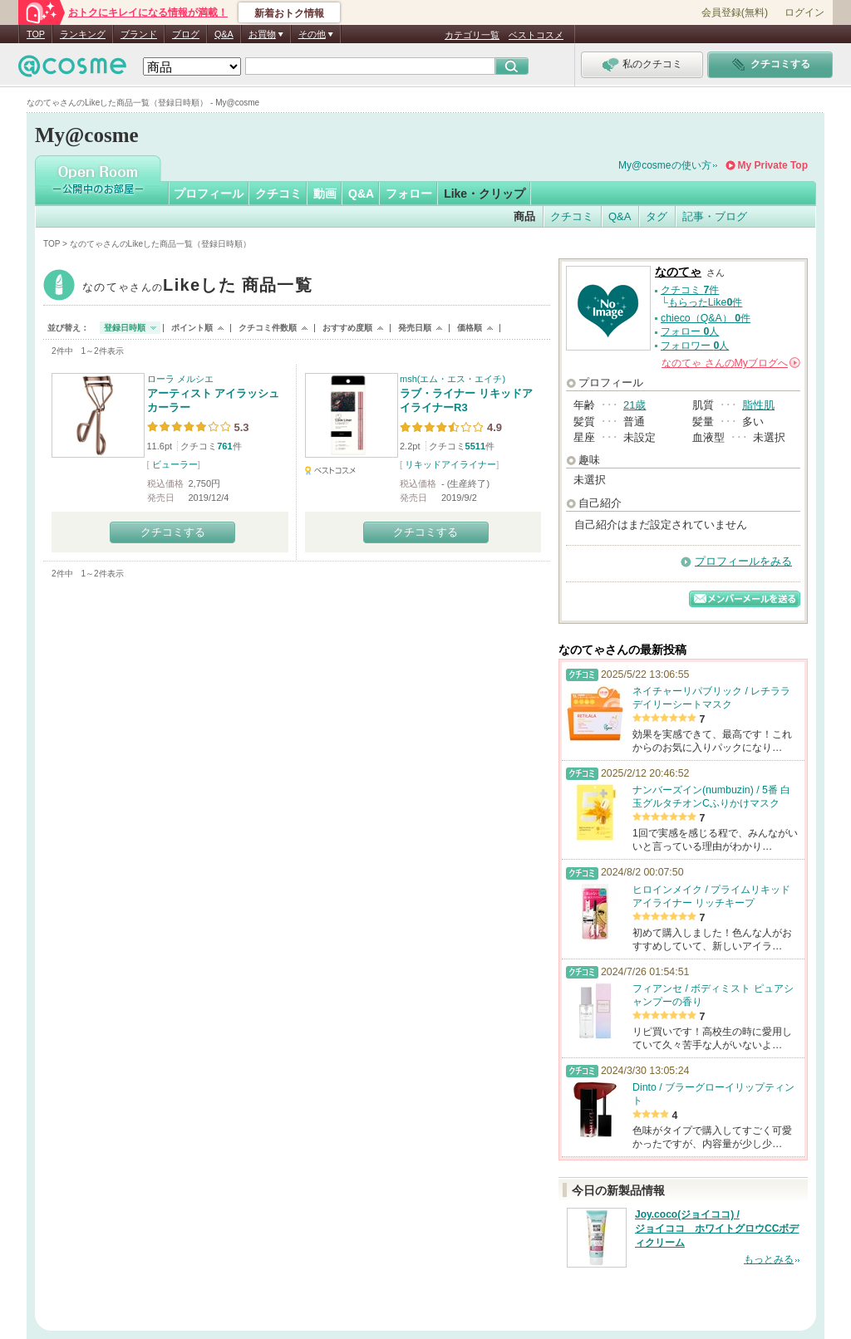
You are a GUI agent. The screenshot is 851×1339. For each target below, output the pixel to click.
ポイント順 (192, 327)
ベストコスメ (536, 35)
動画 (325, 193)
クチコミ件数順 (268, 327)
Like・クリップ (484, 193)
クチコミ (278, 193)
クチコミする (172, 532)
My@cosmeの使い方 (664, 165)
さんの (731, 363)
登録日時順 (124, 327)
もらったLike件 (705, 302)
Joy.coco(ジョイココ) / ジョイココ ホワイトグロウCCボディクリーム (717, 1228)
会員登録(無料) (734, 12)
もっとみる (769, 1259)
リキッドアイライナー (450, 464)
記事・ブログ (714, 216)
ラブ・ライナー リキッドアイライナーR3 (466, 400)
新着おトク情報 (289, 13)
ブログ (185, 34)
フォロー (409, 193)
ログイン (804, 12)
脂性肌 (758, 405)
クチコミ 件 (690, 290)
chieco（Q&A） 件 (705, 318)
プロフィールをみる (743, 561)
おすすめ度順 (347, 327)
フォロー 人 (690, 331)
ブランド (139, 34)
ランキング (83, 34)
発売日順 (414, 327)
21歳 (634, 405)
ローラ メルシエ (180, 379)
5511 (475, 446)
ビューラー (175, 464)
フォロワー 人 (695, 345)
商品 (524, 216)
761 (224, 446)
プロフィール (208, 193)
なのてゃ (197, 287)
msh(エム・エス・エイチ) (452, 379)
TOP (36, 34)
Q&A (224, 34)
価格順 (469, 327)
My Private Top (773, 165)
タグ (656, 216)
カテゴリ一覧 (472, 35)
